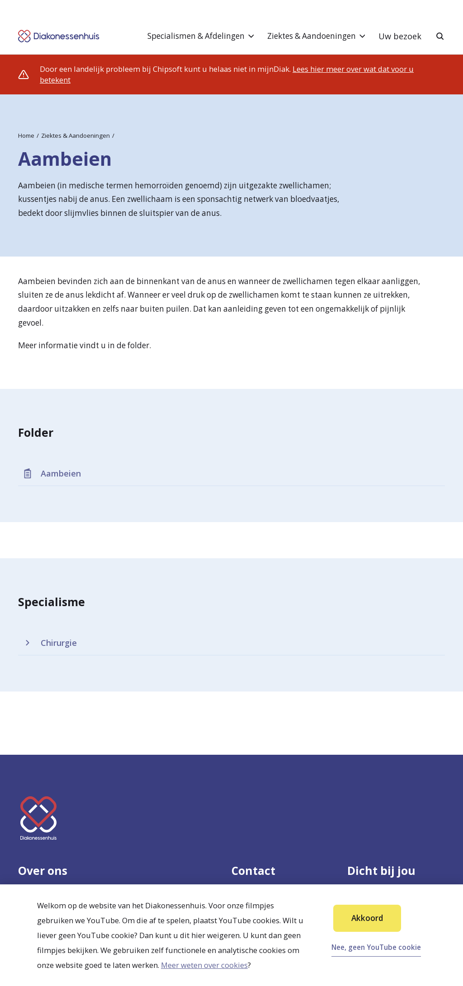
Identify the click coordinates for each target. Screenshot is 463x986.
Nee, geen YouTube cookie (376, 947)
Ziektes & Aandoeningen (75, 135)
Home (26, 135)
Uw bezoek (399, 36)
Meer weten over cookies (204, 965)
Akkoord (367, 918)
